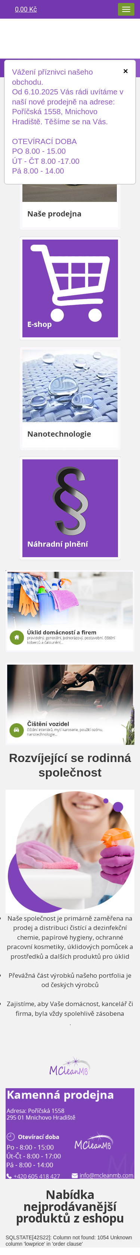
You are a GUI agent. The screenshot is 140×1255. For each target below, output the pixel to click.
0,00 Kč (26, 9)
